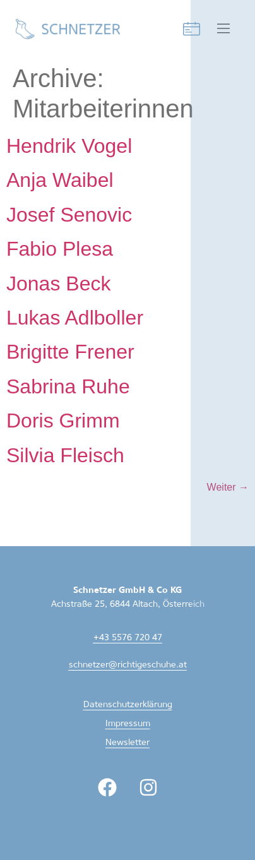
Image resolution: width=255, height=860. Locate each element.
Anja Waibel (60, 180)
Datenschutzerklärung (127, 705)
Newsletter (127, 743)
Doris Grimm (63, 420)
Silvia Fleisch (65, 455)
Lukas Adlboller (74, 317)
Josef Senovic (69, 214)
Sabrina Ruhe (68, 386)
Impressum (127, 724)
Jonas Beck (58, 283)
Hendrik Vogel (69, 145)
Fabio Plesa (59, 248)
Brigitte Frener (70, 351)
